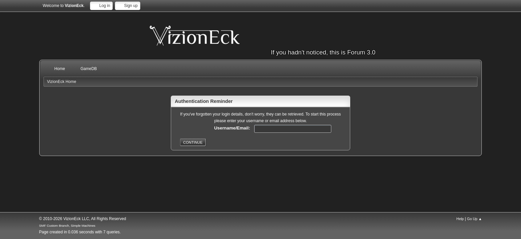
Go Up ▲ (474, 219)
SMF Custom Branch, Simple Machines (67, 225)
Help (460, 219)
